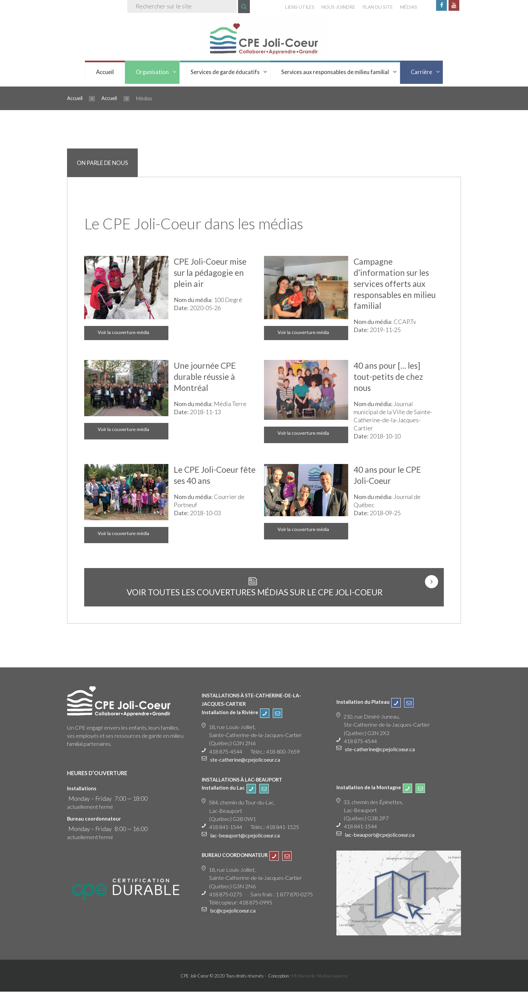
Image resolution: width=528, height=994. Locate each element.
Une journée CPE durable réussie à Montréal (205, 378)
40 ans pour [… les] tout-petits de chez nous (389, 378)
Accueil (105, 72)
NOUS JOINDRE (336, 7)
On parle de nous (103, 163)
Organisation (152, 72)
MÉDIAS (408, 7)
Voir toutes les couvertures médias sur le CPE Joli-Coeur (254, 594)
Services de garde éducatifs (225, 72)
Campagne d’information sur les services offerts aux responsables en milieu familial (392, 284)
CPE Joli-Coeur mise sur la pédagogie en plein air (211, 274)
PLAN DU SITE (376, 7)
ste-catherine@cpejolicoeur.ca (246, 762)
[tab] (103, 163)
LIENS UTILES (297, 7)
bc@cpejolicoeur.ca (233, 913)
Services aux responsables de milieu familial (335, 72)
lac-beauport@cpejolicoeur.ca (246, 837)
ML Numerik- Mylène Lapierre (320, 978)
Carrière (421, 72)
